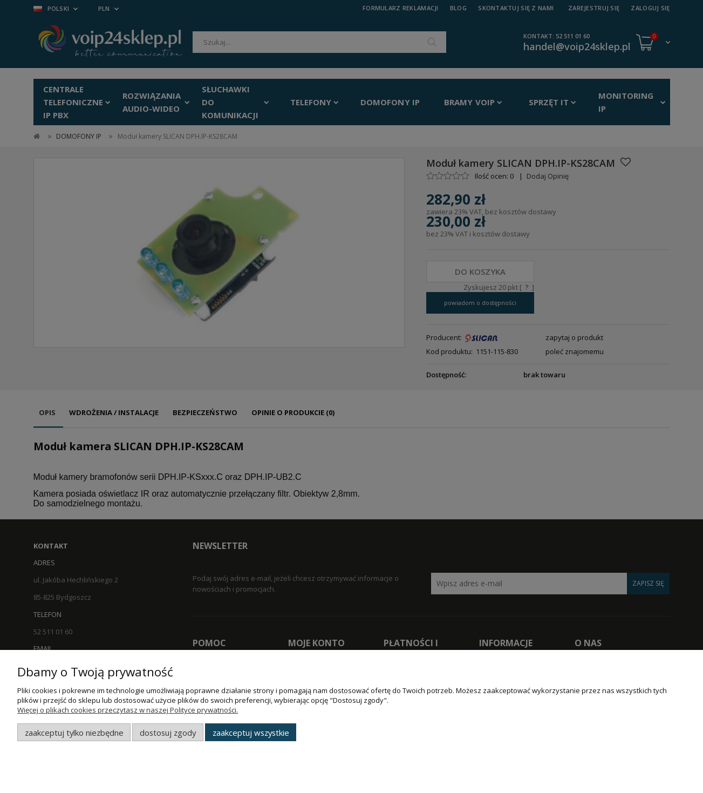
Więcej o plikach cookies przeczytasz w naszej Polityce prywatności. (127, 710)
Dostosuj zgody (168, 732)
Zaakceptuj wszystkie (251, 732)
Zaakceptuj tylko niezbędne (74, 732)
